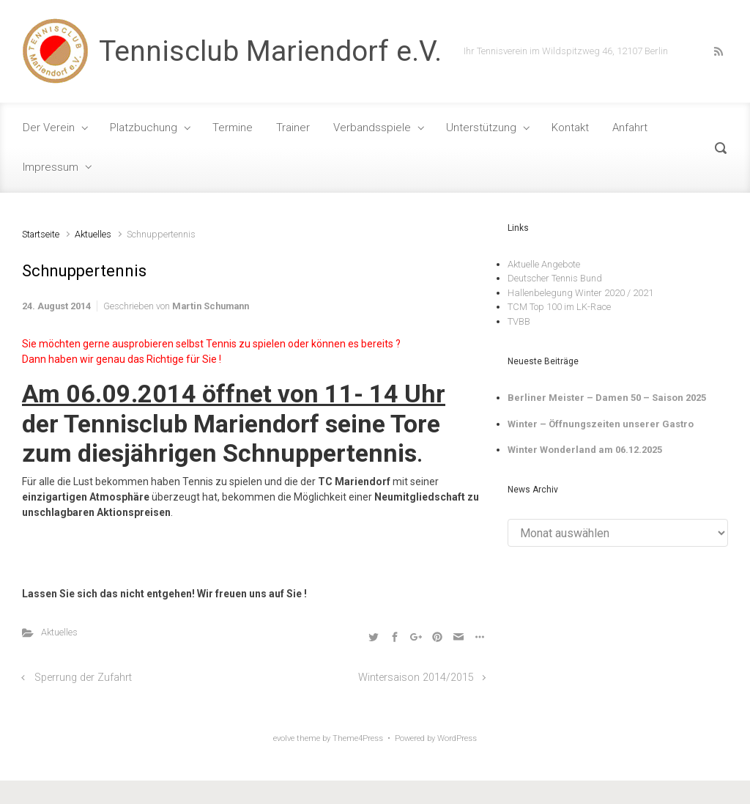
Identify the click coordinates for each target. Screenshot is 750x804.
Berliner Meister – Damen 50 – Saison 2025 (607, 397)
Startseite (40, 234)
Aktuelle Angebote (544, 264)
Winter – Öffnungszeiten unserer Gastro (601, 423)
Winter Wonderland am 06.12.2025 (585, 449)
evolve (283, 738)
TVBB (519, 321)
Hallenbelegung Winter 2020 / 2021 (580, 292)
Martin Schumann (210, 305)
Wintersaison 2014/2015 (416, 677)
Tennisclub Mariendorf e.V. (270, 51)
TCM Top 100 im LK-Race (559, 306)
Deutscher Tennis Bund (555, 278)
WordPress (457, 738)
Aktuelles (93, 234)
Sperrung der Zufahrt (83, 677)
